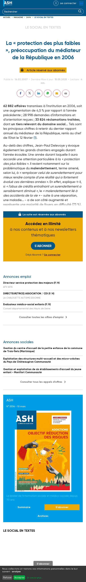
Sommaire (24, 507)
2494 (28, 17)
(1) (35, 138)
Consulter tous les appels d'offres (41, 381)
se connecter (68, 3)
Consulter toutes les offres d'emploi (41, 317)
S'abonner (43, 246)
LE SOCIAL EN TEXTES (43, 17)
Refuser (7, 577)
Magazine (18, 17)
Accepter (19, 577)
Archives (43, 515)
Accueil (7, 17)
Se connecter (52, 254)
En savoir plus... (35, 577)
